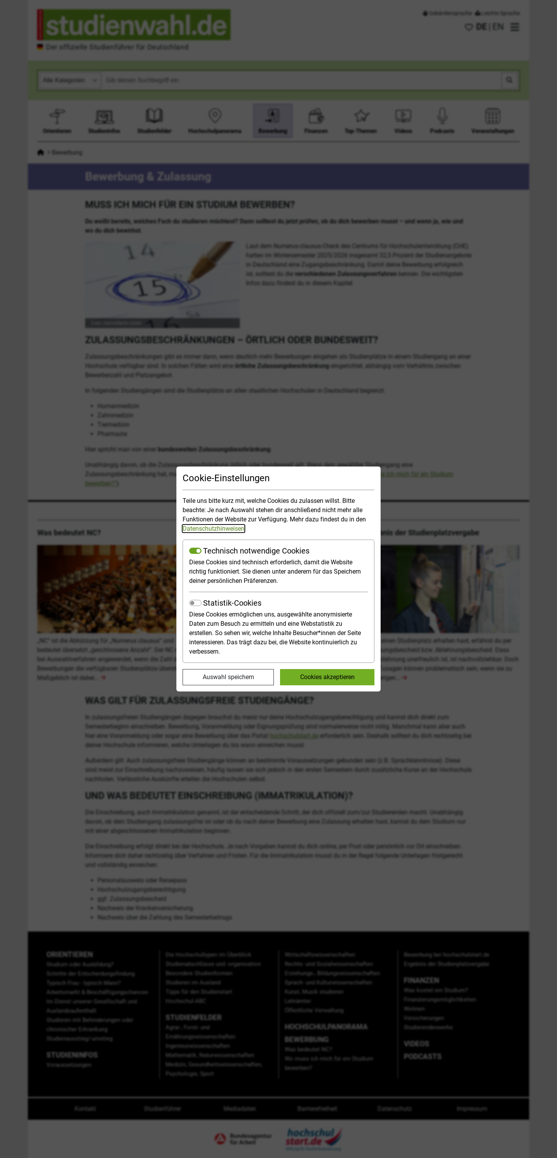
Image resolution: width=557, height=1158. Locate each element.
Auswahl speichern (228, 677)
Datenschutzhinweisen (213, 528)
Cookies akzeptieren (327, 677)
